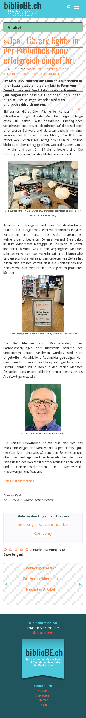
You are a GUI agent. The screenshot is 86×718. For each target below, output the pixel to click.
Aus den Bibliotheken (53, 524)
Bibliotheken (19, 54)
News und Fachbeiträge (30, 39)
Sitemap (43, 700)
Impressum (43, 695)
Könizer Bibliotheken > (19, 481)
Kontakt (43, 690)
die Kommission (43, 632)
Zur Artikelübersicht (40, 579)
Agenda (13, 68)
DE (78, 109)
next (79, 584)
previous (6, 584)
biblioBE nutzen (22, 98)
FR (71, 109)
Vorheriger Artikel (42, 568)
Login (43, 705)
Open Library (43, 533)
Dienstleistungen (24, 83)
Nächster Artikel (40, 589)
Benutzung (25, 524)
